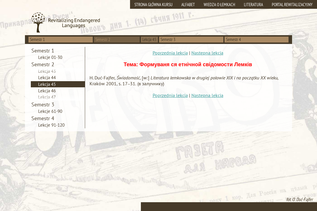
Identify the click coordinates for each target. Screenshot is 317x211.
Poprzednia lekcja (170, 53)
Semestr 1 (37, 39)
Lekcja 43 (47, 71)
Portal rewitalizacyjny (292, 4)
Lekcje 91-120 (51, 125)
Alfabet (188, 4)
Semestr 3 (168, 39)
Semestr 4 (233, 39)
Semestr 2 (102, 39)
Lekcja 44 (47, 77)
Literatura (253, 4)
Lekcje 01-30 (50, 57)
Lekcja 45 (47, 84)
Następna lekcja (207, 53)
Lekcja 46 (47, 90)
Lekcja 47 (47, 97)
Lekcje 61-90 (50, 111)
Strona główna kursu (153, 4)
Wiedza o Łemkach (219, 4)
